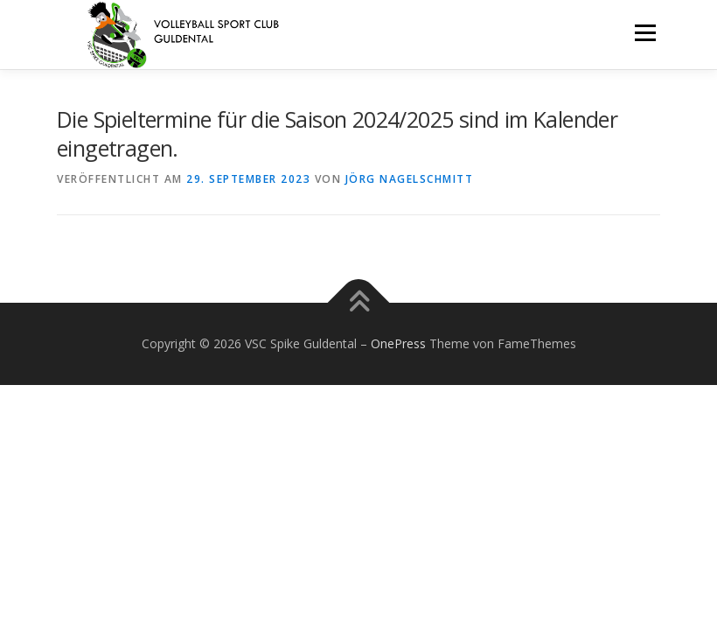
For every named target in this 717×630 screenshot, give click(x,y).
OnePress (398, 343)
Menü (645, 32)
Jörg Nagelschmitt (409, 179)
